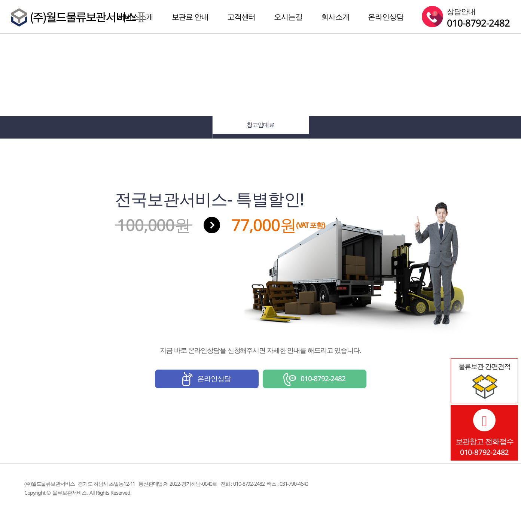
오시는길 (288, 17)
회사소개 (335, 17)
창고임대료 (260, 127)
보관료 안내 (190, 17)
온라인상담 (385, 17)
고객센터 (241, 17)
